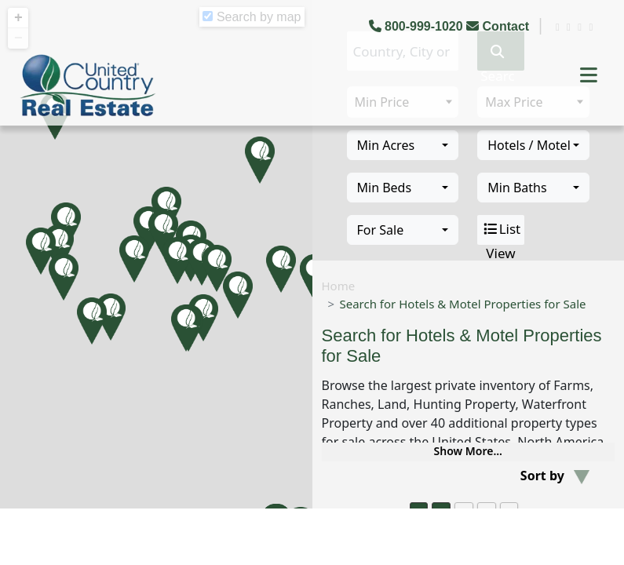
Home (339, 285)
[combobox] (403, 145)
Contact (499, 26)
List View (501, 230)
